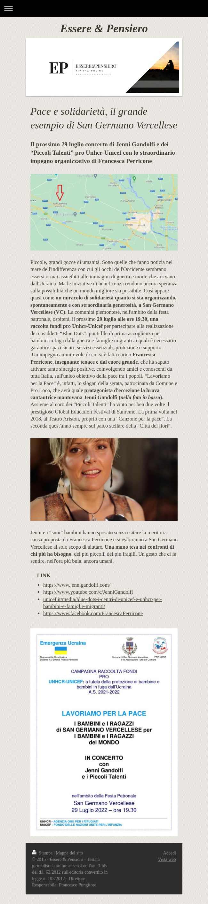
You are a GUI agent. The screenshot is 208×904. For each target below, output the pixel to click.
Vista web (167, 859)
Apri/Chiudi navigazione (104, 8)
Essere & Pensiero (104, 28)
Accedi (169, 852)
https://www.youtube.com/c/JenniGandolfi (88, 592)
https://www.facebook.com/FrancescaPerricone (93, 613)
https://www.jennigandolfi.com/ (76, 585)
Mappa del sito (69, 852)
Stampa (43, 852)
